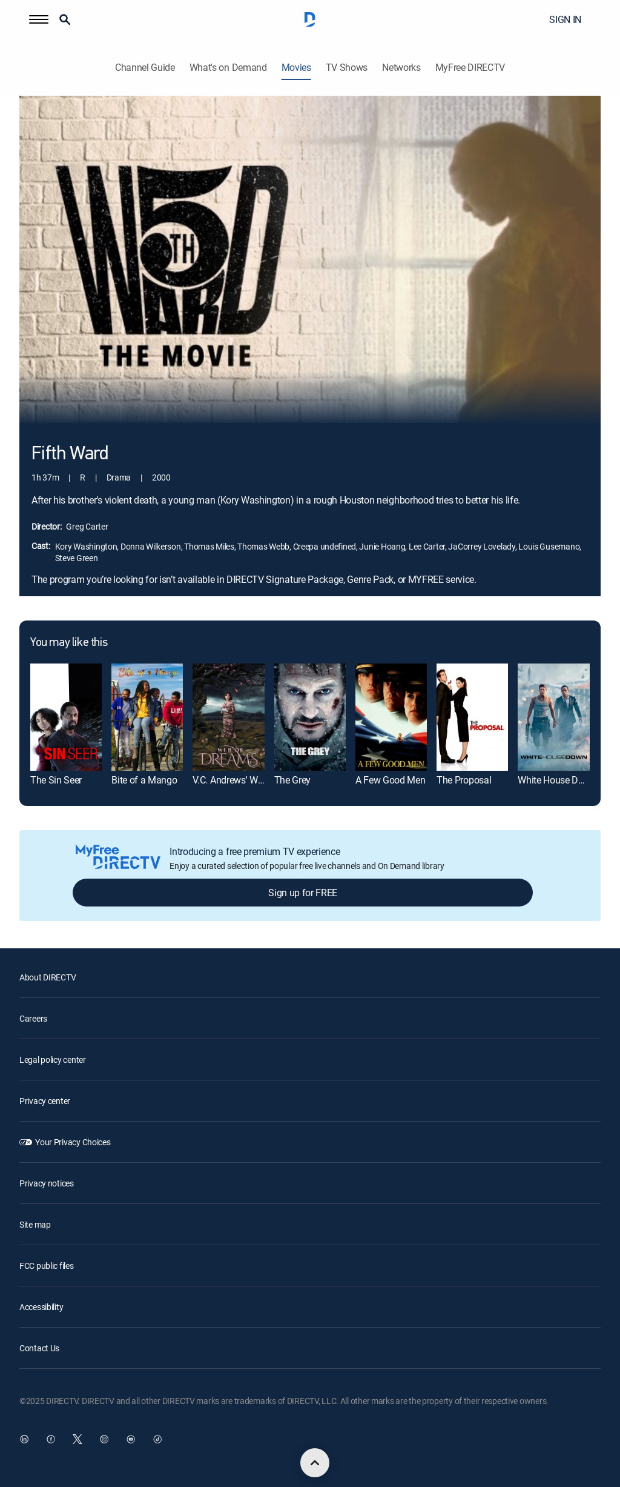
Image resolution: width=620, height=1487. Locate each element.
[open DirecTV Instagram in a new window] (104, 1439)
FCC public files (46, 1265)
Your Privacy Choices (72, 1142)
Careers (33, 1018)
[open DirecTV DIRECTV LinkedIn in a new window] (24, 1439)
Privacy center (44, 1100)
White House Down (557, 780)
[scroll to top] (314, 1463)
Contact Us (39, 1348)
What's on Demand (228, 67)
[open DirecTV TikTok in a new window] (157, 1439)
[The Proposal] (472, 717)
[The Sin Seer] (66, 717)
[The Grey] (310, 717)
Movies (296, 67)
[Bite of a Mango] (147, 717)
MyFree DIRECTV (470, 67)
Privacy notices (46, 1183)
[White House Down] (553, 717)
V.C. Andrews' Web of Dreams (252, 780)
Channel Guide (145, 67)
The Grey (292, 780)
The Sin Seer (56, 780)
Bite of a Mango (144, 780)
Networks (401, 67)
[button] (38, 19)
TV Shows (347, 67)
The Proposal (464, 780)
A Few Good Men (390, 780)
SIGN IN (565, 19)
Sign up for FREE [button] (302, 892)
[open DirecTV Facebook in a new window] (51, 1439)
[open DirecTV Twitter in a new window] (77, 1439)
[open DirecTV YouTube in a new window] (131, 1439)
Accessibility (41, 1306)
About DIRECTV (47, 977)
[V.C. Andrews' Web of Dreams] (228, 717)
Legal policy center (52, 1059)
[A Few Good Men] (391, 717)
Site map (35, 1224)
